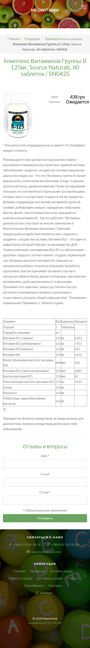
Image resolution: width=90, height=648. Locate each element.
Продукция (37, 571)
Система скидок (61, 571)
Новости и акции (20, 578)
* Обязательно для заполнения (45, 510)
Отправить (45, 518)
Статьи (72, 578)
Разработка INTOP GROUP (44, 623)
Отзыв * (44, 492)
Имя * (45, 456)
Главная (19, 571)
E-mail (45, 474)
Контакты (55, 585)
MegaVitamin (45, 10)
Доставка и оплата (49, 578)
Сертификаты (34, 585)
